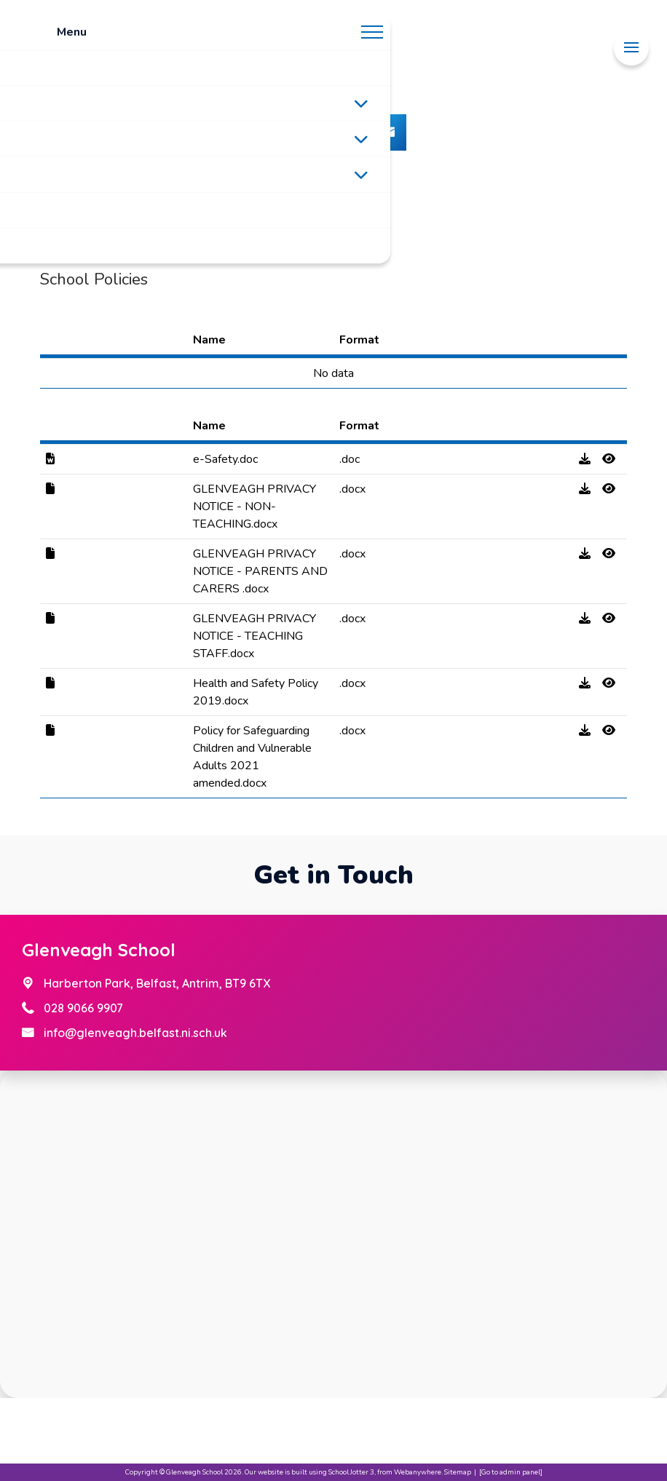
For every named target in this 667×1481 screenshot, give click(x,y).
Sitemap (457, 1472)
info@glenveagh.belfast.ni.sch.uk (135, 1032)
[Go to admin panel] (510, 1472)
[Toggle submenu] (361, 103)
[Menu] (631, 47)
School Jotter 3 (351, 1472)
